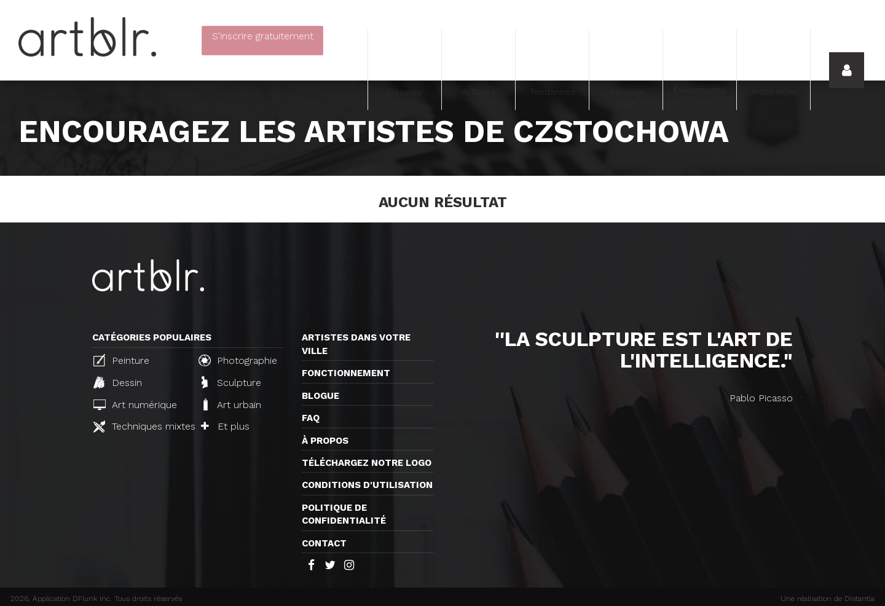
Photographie (238, 360)
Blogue (320, 395)
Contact (324, 543)
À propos (325, 440)
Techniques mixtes (140, 426)
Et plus (225, 426)
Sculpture (231, 382)
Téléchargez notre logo (366, 462)
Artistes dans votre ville (356, 344)
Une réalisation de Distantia (828, 598)
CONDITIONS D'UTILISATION (367, 484)
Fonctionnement (346, 373)
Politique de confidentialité (344, 514)
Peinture (121, 360)
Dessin (117, 382)
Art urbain (231, 404)
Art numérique (135, 405)
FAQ (311, 417)
